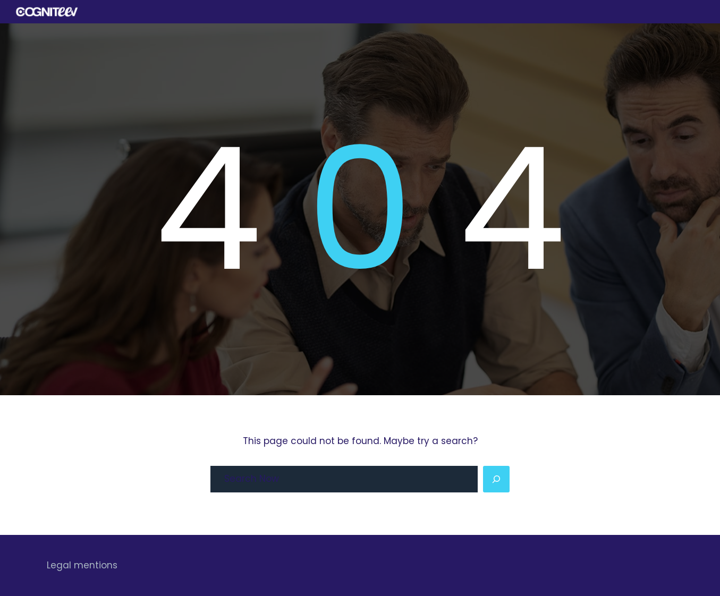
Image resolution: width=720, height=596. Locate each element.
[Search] (496, 479)
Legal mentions (82, 565)
